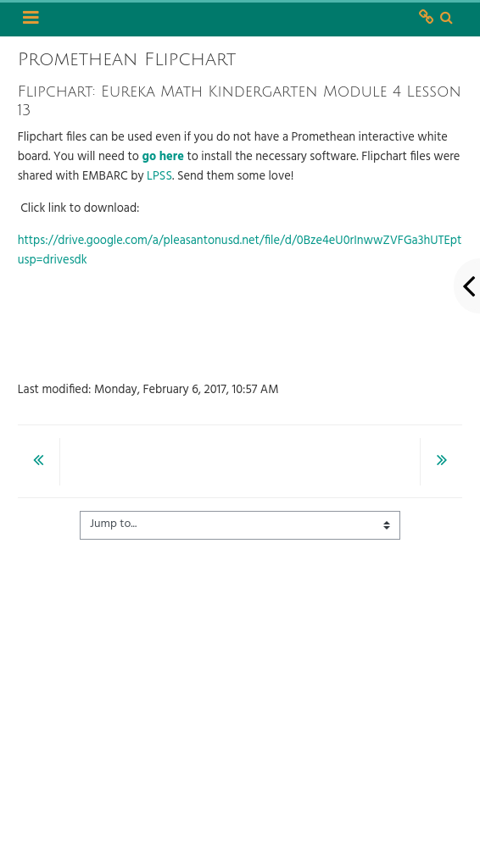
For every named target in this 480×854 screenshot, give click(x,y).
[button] (447, 19)
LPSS (159, 176)
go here (163, 157)
